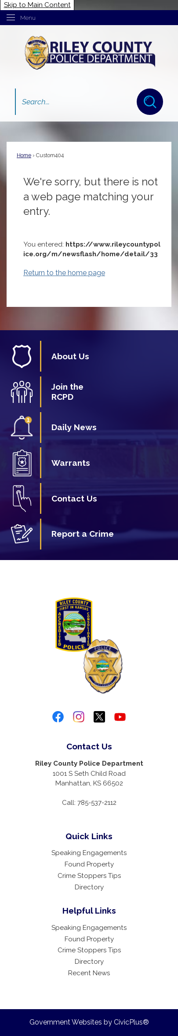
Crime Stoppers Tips (89, 876)
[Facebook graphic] (58, 717)
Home (24, 155)
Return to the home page (64, 273)
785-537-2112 (96, 803)
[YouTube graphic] (120, 717)
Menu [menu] (28, 18)
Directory (89, 887)
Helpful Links (89, 910)
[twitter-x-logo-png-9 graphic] (99, 717)
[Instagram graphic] (78, 717)
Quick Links (89, 836)
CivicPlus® (131, 1022)
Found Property (89, 864)
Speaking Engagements (89, 853)
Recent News (89, 973)
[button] (150, 101)
